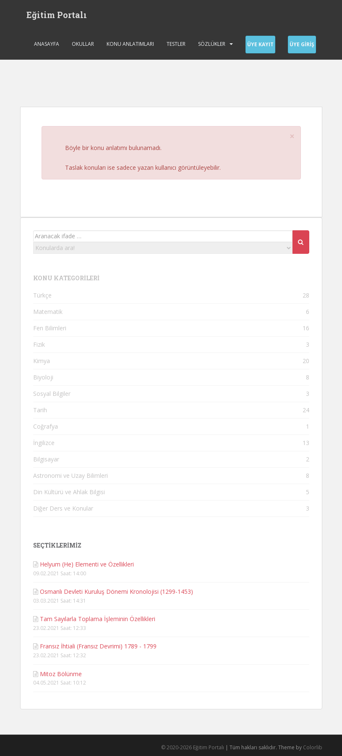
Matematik (48, 312)
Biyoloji (43, 377)
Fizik (39, 344)
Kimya (41, 361)
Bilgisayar (46, 459)
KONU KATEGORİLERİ (66, 278)
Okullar (83, 43)
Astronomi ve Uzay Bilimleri (70, 475)
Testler (176, 43)
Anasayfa (46, 43)
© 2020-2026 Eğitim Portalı (192, 747)
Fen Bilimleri (49, 328)
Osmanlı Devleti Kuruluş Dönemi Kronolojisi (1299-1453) (116, 591)
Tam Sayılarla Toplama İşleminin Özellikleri (97, 619)
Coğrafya (45, 426)
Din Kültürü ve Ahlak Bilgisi (69, 492)
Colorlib (312, 747)
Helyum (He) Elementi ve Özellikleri (87, 564)
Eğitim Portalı (56, 14)
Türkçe (42, 295)
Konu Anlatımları (130, 43)
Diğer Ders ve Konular (63, 508)
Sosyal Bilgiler (51, 394)
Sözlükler (211, 43)
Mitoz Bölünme (61, 674)
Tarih (40, 410)
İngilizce (44, 443)
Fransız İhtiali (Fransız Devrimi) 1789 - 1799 (98, 646)
